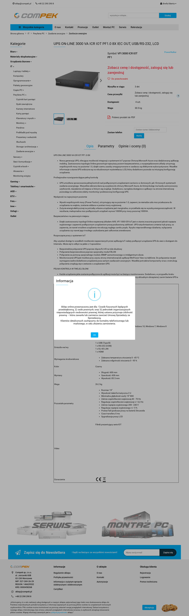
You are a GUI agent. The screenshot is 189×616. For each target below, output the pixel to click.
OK (94, 335)
